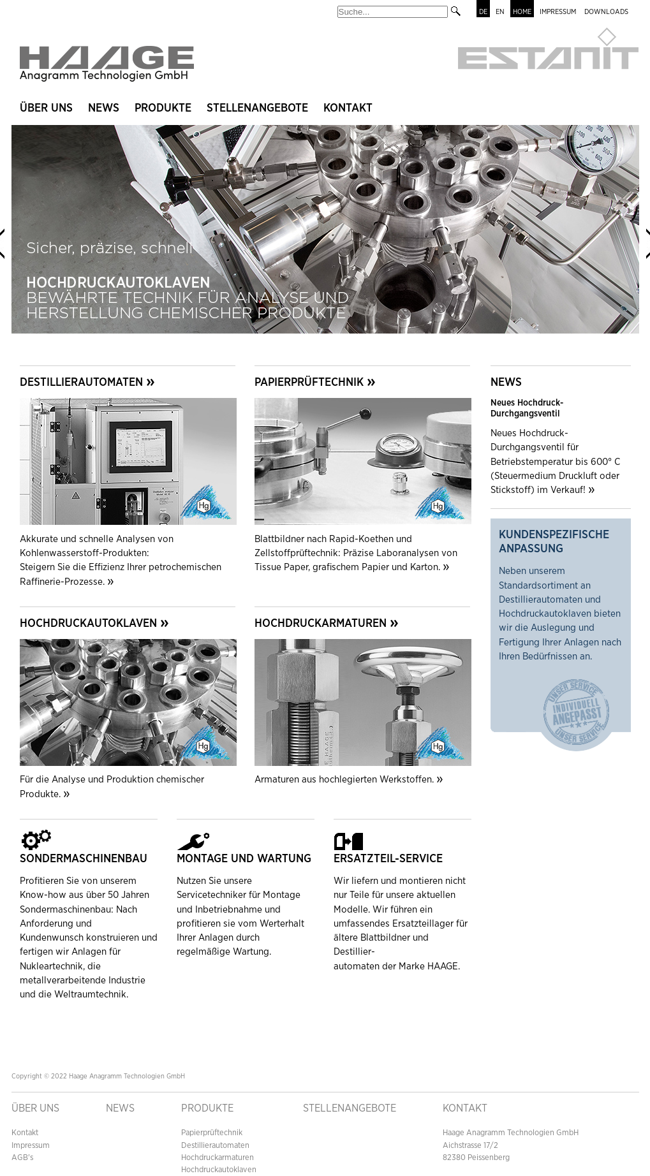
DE (483, 11)
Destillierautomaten (215, 1146)
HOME (522, 11)
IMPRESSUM (558, 11)
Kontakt (24, 1133)
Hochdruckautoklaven (218, 1170)
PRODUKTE (207, 1108)
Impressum (30, 1146)
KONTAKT (348, 108)
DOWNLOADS (606, 11)
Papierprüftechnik (211, 1133)
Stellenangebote (349, 1108)
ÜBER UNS (46, 108)
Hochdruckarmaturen (217, 1158)
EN (500, 11)
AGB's (22, 1158)
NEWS (103, 108)
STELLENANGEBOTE (257, 108)
